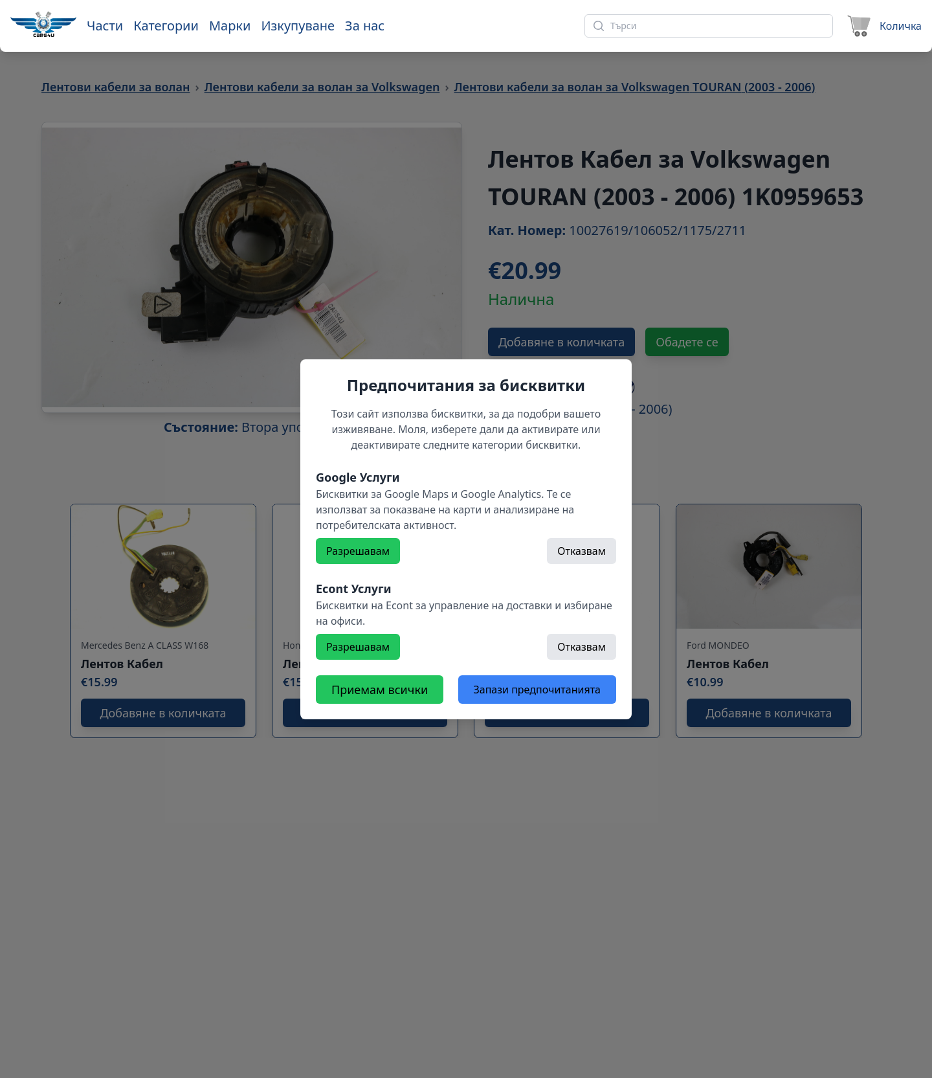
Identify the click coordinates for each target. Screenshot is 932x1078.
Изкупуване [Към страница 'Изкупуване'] (298, 25)
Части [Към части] (105, 25)
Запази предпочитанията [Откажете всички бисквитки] (537, 689)
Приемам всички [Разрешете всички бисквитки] (379, 689)
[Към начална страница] (43, 24)
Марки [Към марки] (229, 25)
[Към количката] (882, 25)
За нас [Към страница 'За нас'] (364, 25)
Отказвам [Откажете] (581, 551)
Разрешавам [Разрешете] (358, 551)
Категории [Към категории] (166, 25)
